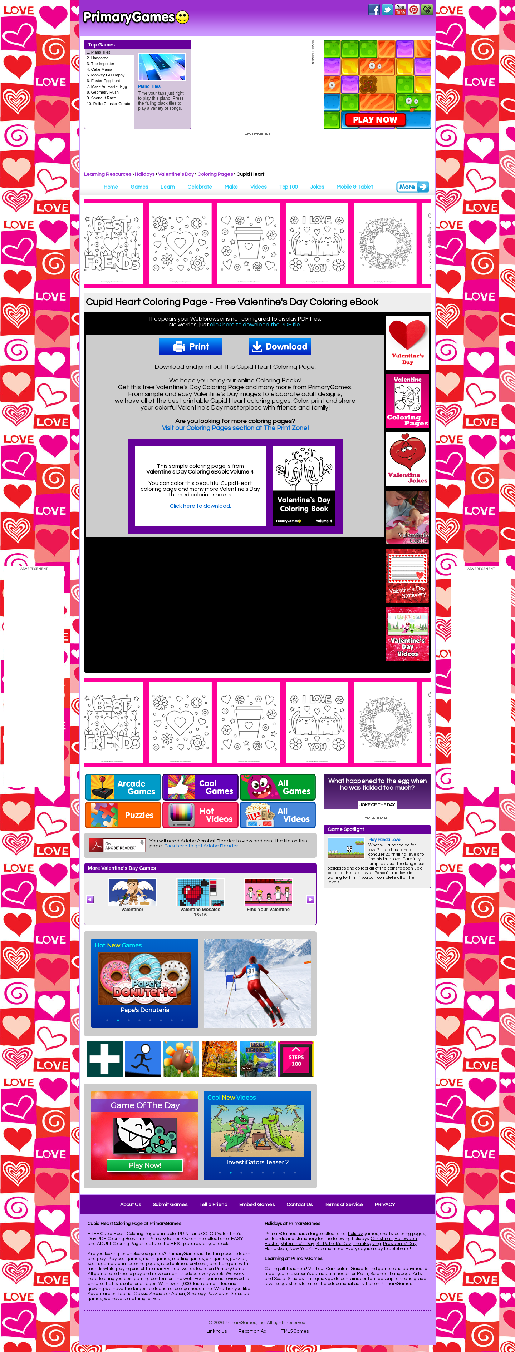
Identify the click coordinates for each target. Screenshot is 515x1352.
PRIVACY (385, 1204)
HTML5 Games (293, 1331)
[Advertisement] (377, 1001)
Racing (124, 1293)
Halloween (405, 1238)
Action (178, 1293)
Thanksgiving (367, 1243)
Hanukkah (276, 1248)
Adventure (99, 1293)
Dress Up (239, 1293)
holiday (355, 1233)
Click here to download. (200, 506)
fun (216, 1253)
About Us (130, 1204)
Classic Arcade (149, 1293)
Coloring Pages (215, 174)
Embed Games (257, 1204)
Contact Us (299, 1204)
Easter (272, 1243)
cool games (129, 1258)
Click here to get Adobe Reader (201, 845)
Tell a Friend (213, 1204)
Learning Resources (107, 174)
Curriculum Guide (344, 1268)
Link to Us (216, 1331)
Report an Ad (252, 1331)
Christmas (381, 1238)
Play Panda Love (384, 839)
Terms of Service (343, 1204)
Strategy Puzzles (205, 1293)
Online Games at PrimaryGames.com (136, 18)
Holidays (144, 174)
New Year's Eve (305, 1248)
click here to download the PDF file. (255, 324)
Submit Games (170, 1204)
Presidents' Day (399, 1243)
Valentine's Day (176, 174)
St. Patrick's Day (333, 1243)
